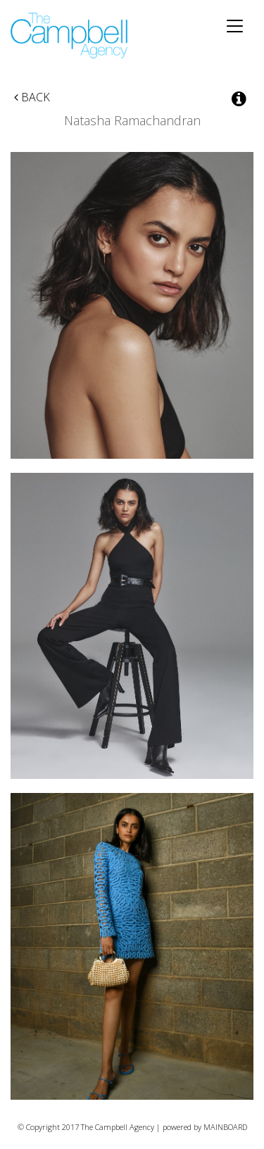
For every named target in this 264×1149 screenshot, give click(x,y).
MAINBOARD (225, 1127)
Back (32, 97)
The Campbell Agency (70, 35)
